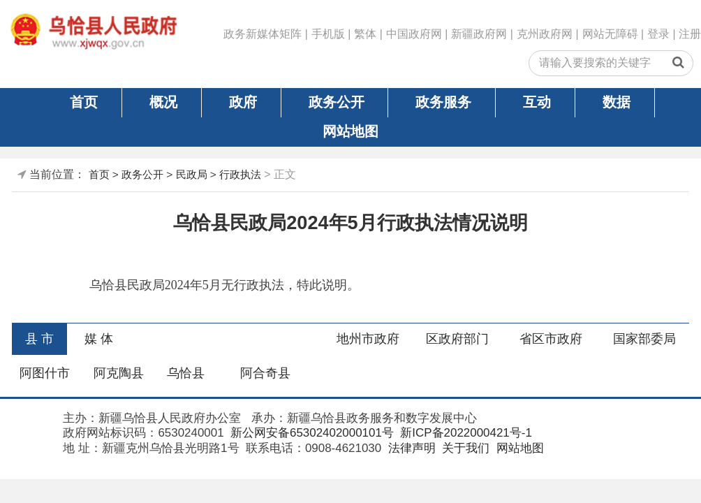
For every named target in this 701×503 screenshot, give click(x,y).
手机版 (328, 34)
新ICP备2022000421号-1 (464, 432)
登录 (658, 34)
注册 (690, 34)
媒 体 (98, 339)
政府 (243, 102)
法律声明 (410, 448)
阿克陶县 (119, 373)
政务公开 (336, 102)
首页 (84, 102)
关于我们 (463, 448)
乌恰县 (186, 373)
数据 (616, 102)
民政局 (191, 174)
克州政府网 (545, 34)
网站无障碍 (610, 34)
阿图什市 (45, 373)
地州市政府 (368, 339)
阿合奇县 (265, 373)
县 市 (39, 339)
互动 (537, 102)
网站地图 (350, 131)
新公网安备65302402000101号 (310, 432)
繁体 (365, 34)
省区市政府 (550, 339)
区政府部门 (457, 339)
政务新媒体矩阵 (262, 34)
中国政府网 (414, 34)
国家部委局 (644, 339)
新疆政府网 (479, 34)
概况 (163, 102)
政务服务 (443, 102)
